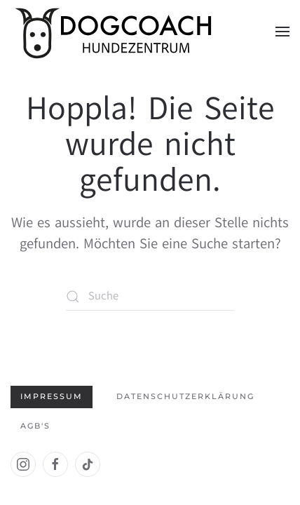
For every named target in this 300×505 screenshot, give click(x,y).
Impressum (51, 396)
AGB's (35, 426)
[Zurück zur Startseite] (116, 31)
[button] (282, 32)
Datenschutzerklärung (185, 396)
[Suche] (150, 297)
